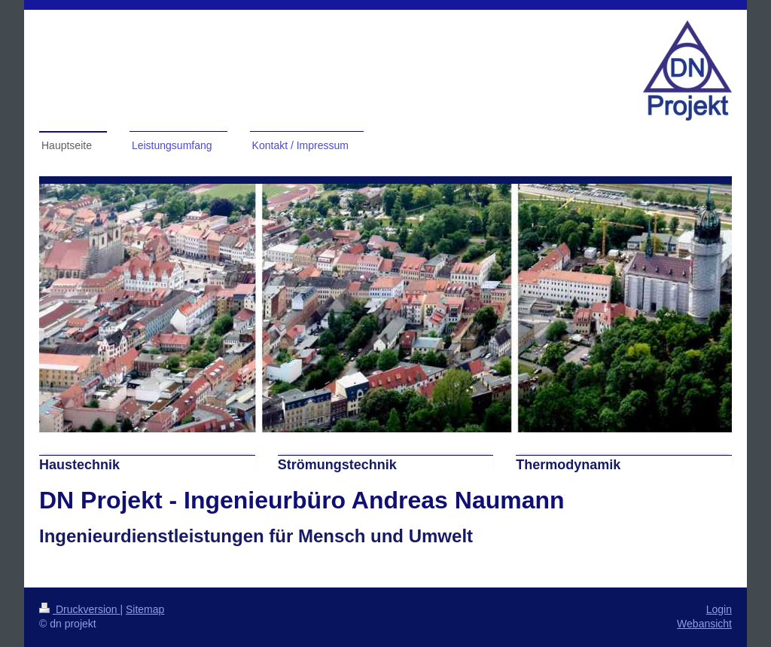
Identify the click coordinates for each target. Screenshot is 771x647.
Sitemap (145, 609)
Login (719, 609)
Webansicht (704, 624)
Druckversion (79, 609)
